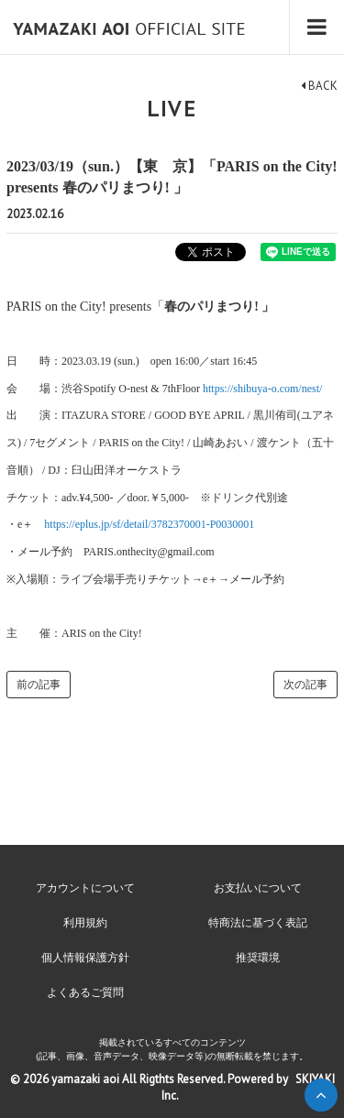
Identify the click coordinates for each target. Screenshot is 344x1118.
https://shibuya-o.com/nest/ (262, 388)
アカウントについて (85, 888)
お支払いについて (258, 888)
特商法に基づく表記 (257, 922)
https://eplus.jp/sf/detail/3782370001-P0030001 (149, 524)
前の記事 (39, 684)
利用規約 (85, 922)
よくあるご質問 (85, 992)
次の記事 (305, 684)
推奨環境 (258, 957)
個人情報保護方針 (85, 957)
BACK (319, 85)
